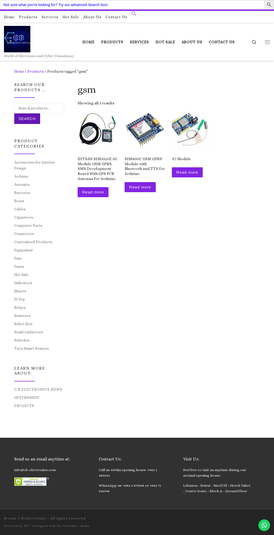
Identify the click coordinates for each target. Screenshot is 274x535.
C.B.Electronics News (38, 389)
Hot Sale (21, 275)
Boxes (19, 201)
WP (26, 526)
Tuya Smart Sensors (31, 348)
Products (35, 71)
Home (19, 71)
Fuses (19, 266)
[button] (134, 15)
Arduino (21, 176)
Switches (22, 340)
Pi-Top (19, 299)
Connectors (24, 234)
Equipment (23, 250)
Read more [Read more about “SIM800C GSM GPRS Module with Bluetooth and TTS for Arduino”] (140, 187)
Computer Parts (28, 225)
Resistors (22, 315)
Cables (20, 209)
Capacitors (23, 217)
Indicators (23, 283)
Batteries (22, 193)
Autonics (22, 184)
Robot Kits (23, 324)
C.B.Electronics (32, 518)
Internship (27, 397)
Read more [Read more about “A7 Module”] (187, 172)
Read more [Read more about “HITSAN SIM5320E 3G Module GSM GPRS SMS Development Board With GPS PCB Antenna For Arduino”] (93, 192)
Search (27, 119)
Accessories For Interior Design (34, 165)
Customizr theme (76, 526)
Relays (20, 307)
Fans (18, 258)
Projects (24, 406)
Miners (20, 291)
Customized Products (33, 242)
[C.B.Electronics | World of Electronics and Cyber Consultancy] (17, 38)
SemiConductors (28, 332)
